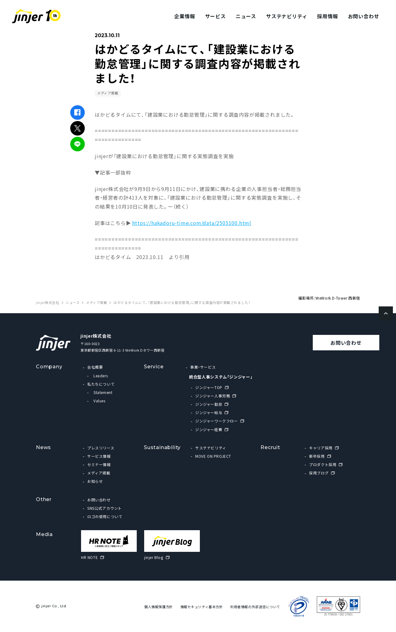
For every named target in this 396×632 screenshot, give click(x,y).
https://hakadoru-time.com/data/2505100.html (191, 223)
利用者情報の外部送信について (255, 606)
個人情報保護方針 (158, 606)
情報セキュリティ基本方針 (201, 606)
